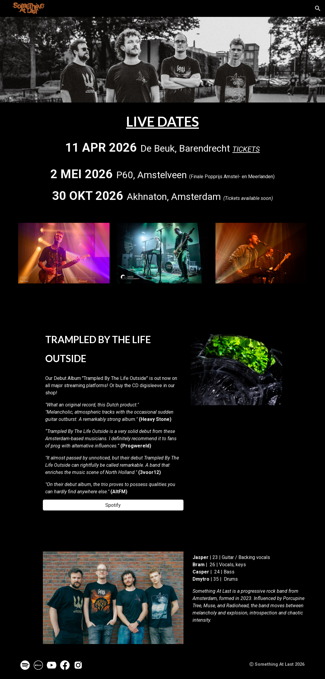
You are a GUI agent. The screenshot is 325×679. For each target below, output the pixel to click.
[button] (318, 8)
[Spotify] (113, 505)
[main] (162, 159)
